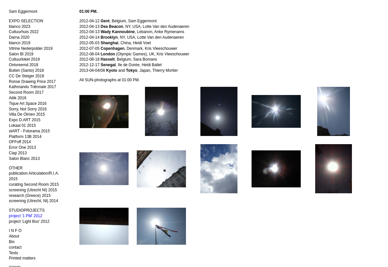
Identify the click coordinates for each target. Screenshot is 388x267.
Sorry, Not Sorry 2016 (28, 109)
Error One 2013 (22, 147)
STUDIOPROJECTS (27, 210)
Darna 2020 (19, 37)
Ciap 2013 (18, 153)
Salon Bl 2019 (21, 54)
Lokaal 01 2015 (22, 125)
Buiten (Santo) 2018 (26, 70)
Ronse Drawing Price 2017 (32, 81)
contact (15, 247)
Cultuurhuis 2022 (24, 31)
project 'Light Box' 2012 (29, 221)
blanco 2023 (19, 26)
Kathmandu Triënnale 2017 (32, 87)
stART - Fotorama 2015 (29, 131)
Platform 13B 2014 (25, 136)
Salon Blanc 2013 (24, 158)
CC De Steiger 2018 (26, 76)
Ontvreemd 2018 (23, 65)
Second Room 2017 (26, 92)
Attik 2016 (17, 98)
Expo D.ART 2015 (24, 120)
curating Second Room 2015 (34, 184)
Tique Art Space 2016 (28, 103)
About (14, 236)
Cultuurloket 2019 (24, 59)
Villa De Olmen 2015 (27, 114)
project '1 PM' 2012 (25, 216)
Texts (13, 253)
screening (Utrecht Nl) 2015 (33, 190)
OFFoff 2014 (20, 142)
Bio (11, 241)
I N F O (15, 230)
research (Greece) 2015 (30, 195)
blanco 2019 (19, 43)
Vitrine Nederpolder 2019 (30, 48)
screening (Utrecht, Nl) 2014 (33, 201)
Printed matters (22, 258)
